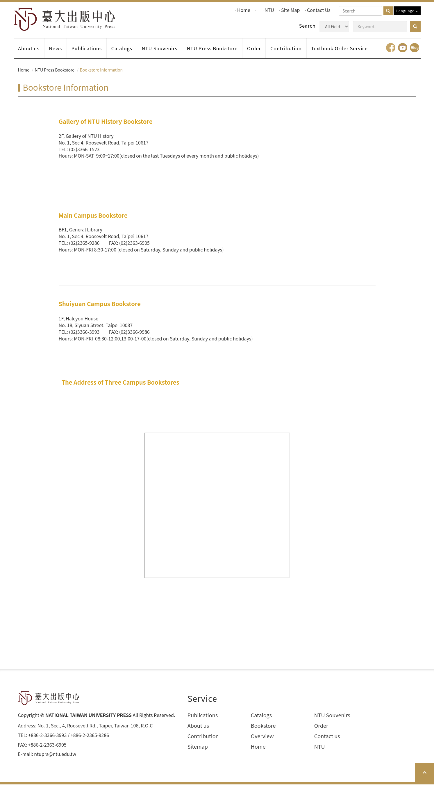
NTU (269, 10)
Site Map (290, 10)
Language (407, 10)
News (55, 48)
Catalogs (122, 48)
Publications (87, 48)
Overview (262, 736)
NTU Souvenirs (160, 48)
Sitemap (197, 747)
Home (243, 10)
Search (307, 25)
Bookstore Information (101, 70)
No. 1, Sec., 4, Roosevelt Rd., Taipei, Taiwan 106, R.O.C (95, 726)
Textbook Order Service (341, 48)
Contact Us (319, 10)
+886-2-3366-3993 (47, 735)
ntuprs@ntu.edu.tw (55, 755)
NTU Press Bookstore (213, 48)
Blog (414, 48)
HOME (65, 19)
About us (29, 48)
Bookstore (263, 726)
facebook (390, 48)
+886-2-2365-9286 (90, 735)
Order (255, 48)
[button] (415, 26)
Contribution (287, 48)
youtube (402, 48)
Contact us (327, 736)
